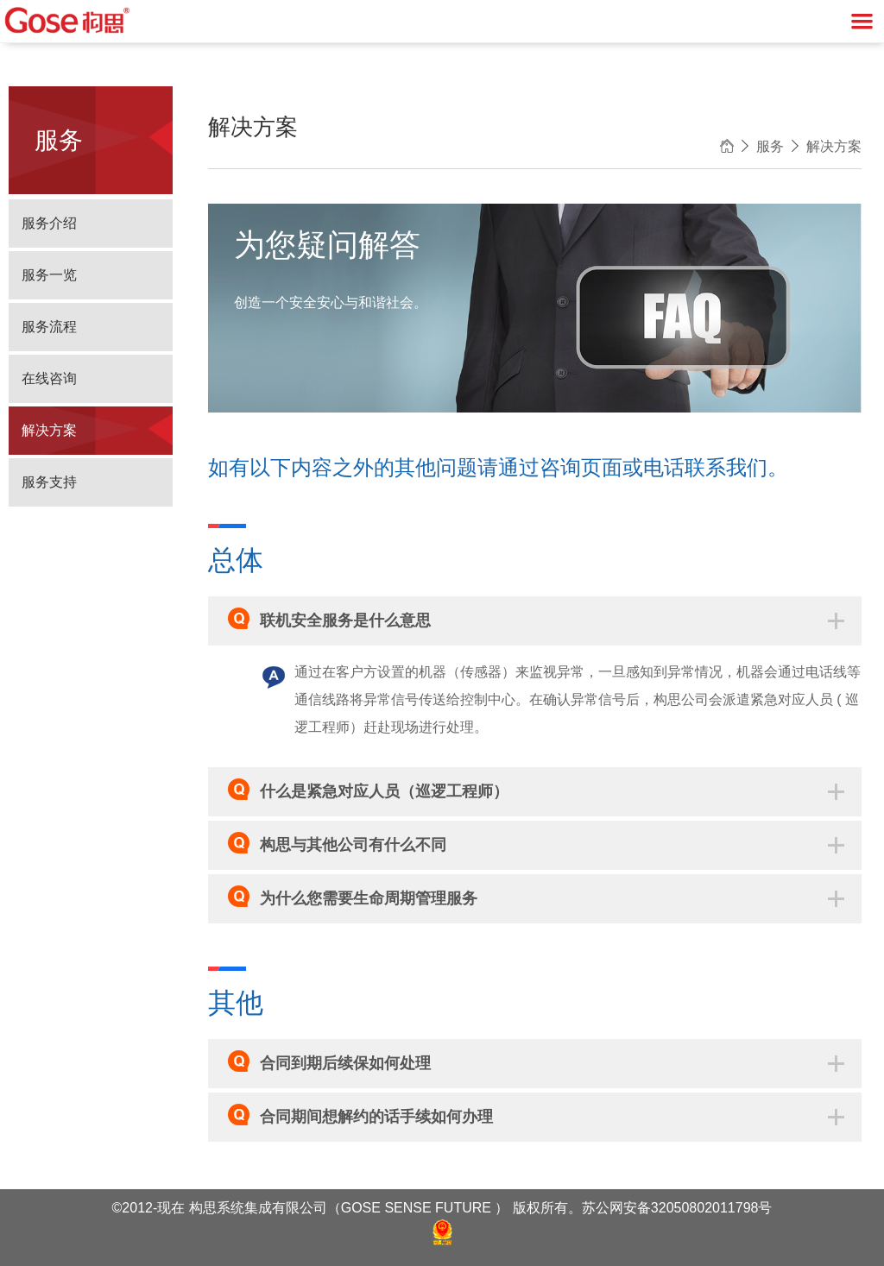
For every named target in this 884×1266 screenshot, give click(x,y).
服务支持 (49, 482)
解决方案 (49, 430)
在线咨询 (49, 378)
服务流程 (49, 326)
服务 (770, 146)
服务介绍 (49, 223)
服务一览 (49, 275)
